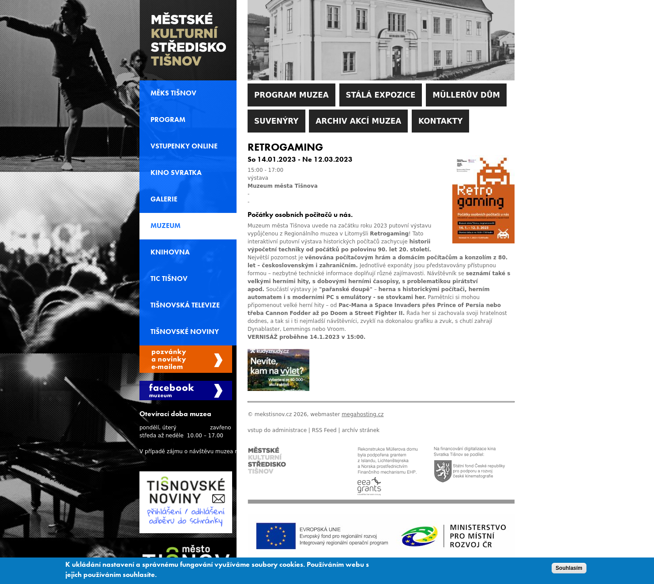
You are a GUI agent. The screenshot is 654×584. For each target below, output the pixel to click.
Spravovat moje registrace (185, 359)
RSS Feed (324, 430)
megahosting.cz (362, 414)
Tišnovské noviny (184, 331)
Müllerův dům (466, 95)
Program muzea (291, 95)
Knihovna (170, 252)
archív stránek (361, 430)
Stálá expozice (381, 95)
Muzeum (165, 225)
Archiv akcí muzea (358, 121)
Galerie (163, 199)
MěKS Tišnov (173, 93)
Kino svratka (176, 172)
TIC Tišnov (169, 278)
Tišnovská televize (185, 305)
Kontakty (440, 121)
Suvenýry (276, 121)
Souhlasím (569, 568)
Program (167, 119)
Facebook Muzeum (185, 390)
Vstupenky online (184, 146)
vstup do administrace (277, 430)
